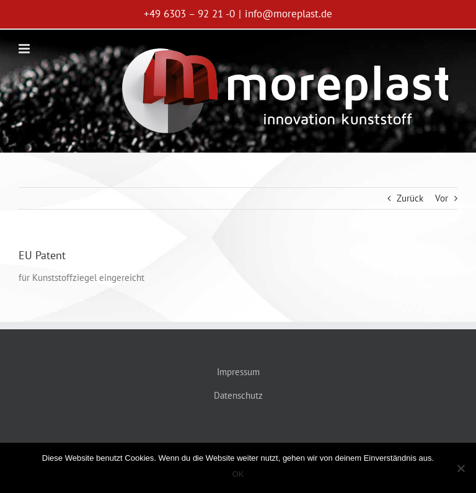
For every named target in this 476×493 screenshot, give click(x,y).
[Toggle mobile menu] (25, 48)
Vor (441, 198)
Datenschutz (238, 395)
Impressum (238, 372)
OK (238, 474)
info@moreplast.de (288, 13)
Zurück (410, 198)
